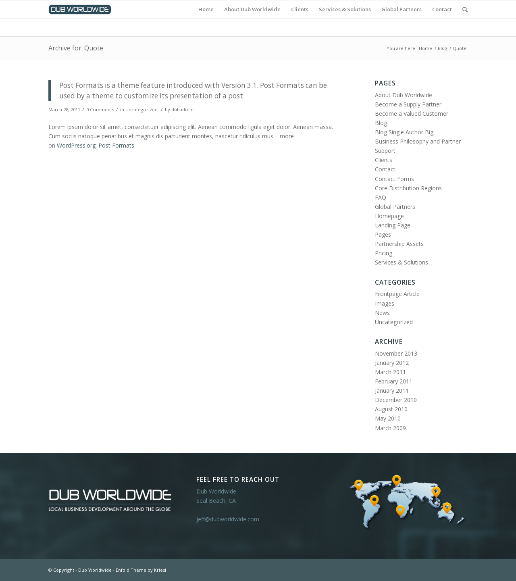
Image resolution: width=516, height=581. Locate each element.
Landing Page (392, 225)
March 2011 (390, 372)
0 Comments (100, 109)
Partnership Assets (399, 244)
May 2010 (388, 418)
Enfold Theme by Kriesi (141, 570)
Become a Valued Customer (411, 113)
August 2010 (391, 409)
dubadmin (182, 109)
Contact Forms (394, 179)
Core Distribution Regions (408, 188)
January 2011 (392, 390)
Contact (385, 169)
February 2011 (393, 381)
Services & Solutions (401, 262)
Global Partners (395, 206)
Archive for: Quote (75, 48)
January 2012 (392, 363)
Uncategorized (141, 109)
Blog (442, 48)
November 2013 (396, 353)
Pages (383, 234)
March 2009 (390, 428)
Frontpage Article (397, 294)
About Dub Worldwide (403, 95)
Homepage (389, 216)
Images (384, 303)
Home (425, 48)
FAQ (380, 197)
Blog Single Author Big (404, 132)
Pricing (383, 253)
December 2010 (396, 400)
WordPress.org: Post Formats (95, 145)
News (382, 313)
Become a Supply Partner (408, 104)
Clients (383, 160)
